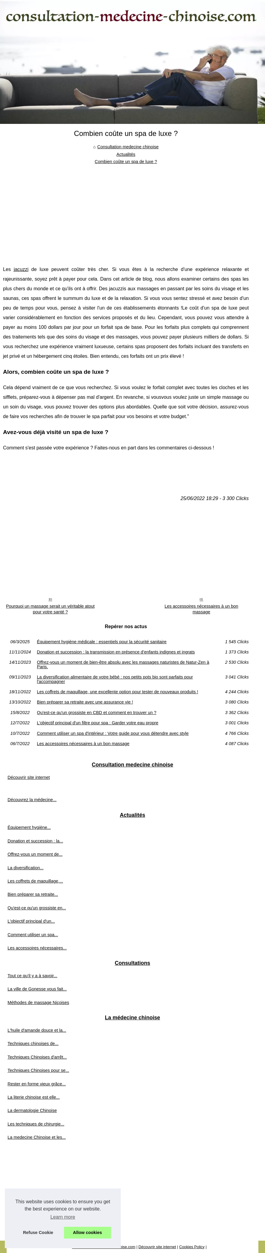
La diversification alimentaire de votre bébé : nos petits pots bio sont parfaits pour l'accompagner (115, 679)
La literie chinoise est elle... (34, 1097)
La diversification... (25, 867)
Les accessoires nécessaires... (37, 948)
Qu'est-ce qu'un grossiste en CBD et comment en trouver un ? (96, 712)
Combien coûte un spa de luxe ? (126, 161)
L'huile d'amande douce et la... (37, 1030)
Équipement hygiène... (29, 827)
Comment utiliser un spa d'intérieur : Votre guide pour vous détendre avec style (113, 733)
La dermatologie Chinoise (32, 1110)
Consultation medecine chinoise (127, 146)
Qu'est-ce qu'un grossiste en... (37, 907)
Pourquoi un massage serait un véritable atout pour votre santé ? (50, 609)
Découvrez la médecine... (32, 799)
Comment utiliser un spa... (33, 934)
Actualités (126, 154)
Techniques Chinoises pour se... (38, 1070)
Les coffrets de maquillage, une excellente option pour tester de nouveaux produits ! (117, 692)
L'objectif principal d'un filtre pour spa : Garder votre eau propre (97, 723)
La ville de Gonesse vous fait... (37, 989)
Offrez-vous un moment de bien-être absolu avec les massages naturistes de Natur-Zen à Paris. (123, 664)
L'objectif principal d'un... (31, 921)
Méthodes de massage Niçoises (38, 1002)
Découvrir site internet (29, 777)
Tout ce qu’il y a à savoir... (32, 975)
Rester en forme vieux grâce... (37, 1083)
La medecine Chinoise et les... (37, 1137)
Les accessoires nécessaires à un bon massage (201, 609)
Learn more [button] (62, 1217)
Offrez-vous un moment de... (35, 854)
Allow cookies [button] (87, 1232)
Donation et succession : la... (35, 841)
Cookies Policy (192, 1247)
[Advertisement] (126, 210)
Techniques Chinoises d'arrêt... (37, 1057)
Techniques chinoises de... (33, 1043)
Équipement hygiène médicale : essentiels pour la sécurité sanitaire (102, 642)
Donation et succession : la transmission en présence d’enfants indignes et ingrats (116, 652)
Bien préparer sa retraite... (33, 894)
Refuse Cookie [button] (38, 1232)
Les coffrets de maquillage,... (35, 881)
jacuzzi (21, 269)
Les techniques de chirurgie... (36, 1124)
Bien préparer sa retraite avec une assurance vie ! (85, 702)
